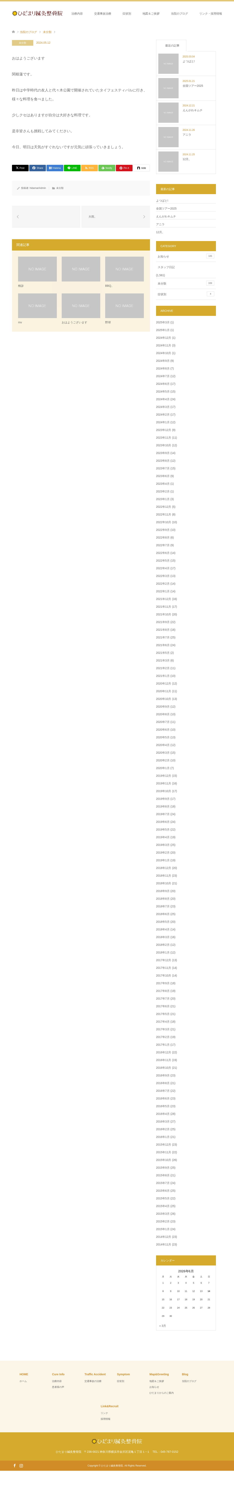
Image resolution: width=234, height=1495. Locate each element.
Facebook (14, 1465)
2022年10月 (163, 522)
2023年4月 (163, 483)
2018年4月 (163, 929)
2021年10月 (163, 614)
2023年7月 (163, 468)
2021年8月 (163, 629)
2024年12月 (163, 337)
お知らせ (186, 256)
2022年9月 (163, 529)
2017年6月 (163, 1006)
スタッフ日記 (166, 267)
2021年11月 (163, 606)
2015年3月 (163, 1213)
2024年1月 (163, 422)
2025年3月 (163, 322)
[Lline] (72, 168)
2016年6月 (163, 1098)
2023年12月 (163, 430)
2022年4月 (163, 568)
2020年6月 (163, 729)
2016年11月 (163, 1060)
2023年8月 (163, 460)
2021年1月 (163, 675)
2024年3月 (163, 406)
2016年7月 (163, 1090)
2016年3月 (163, 1121)
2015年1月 (163, 1229)
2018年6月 (163, 914)
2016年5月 (163, 1106)
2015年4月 (163, 1206)
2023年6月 (163, 476)
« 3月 (162, 1325)
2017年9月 (163, 983)
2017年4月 (163, 1021)
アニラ (160, 224)
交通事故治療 (102, 13)
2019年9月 (163, 798)
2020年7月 (163, 722)
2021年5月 (163, 652)
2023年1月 (163, 499)
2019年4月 (163, 837)
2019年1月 (163, 860)
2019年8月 (163, 806)
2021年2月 (163, 668)
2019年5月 (163, 829)
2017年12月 (163, 960)
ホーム (56, 13)
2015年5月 (163, 1198)
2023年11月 (163, 437)
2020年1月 (163, 768)
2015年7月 (163, 1183)
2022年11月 (163, 514)
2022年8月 (163, 537)
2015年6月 (163, 1190)
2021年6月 (163, 645)
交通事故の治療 (92, 1381)
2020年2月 (163, 760)
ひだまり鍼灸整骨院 (112, 1465)
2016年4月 (163, 1113)
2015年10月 (163, 1160)
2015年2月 (163, 1221)
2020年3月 (163, 752)
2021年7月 (163, 637)
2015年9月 (163, 1167)
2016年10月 (163, 1067)
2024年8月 (163, 368)
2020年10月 (163, 698)
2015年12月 (163, 1144)
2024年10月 (163, 353)
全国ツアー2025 (166, 208)
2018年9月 (163, 891)
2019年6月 (163, 821)
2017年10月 (163, 975)
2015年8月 (163, 1175)
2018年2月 (163, 944)
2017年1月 (163, 1044)
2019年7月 (163, 814)
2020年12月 (163, 683)
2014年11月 (163, 1244)
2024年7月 (163, 376)
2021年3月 (163, 660)
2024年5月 (163, 391)
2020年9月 (163, 706)
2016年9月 (163, 1075)
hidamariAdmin (38, 188)
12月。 (160, 232)
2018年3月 (163, 937)
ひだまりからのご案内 (161, 1392)
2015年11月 (163, 1152)
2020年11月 (163, 691)
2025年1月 (163, 330)
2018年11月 (163, 875)
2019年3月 (163, 844)
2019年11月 (163, 783)
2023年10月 (163, 445)
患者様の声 (58, 1387)
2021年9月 (163, 622)
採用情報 (105, 1419)
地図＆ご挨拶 (151, 13)
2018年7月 (163, 906)
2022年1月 (163, 591)
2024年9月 (163, 360)
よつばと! (162, 200)
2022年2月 (163, 583)
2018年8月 (163, 898)
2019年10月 (163, 791)
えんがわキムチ (166, 216)
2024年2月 (163, 414)
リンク (104, 1413)
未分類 (22, 42)
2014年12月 (163, 1236)
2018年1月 (163, 952)
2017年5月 (163, 1014)
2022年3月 (163, 576)
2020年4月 (163, 745)
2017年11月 (163, 967)
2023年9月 (163, 453)
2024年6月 (163, 383)
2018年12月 (163, 868)
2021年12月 (163, 599)
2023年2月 (163, 491)
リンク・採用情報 (210, 13)
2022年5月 (163, 560)
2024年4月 (163, 399)
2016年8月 (163, 1083)
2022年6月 (163, 552)
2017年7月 (163, 998)
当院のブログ (179, 13)
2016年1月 (163, 1136)
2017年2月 (163, 1037)
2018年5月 (163, 921)
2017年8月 (163, 990)
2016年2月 (163, 1129)
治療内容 (77, 13)
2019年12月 (163, 775)
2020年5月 (163, 737)
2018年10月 (163, 883)
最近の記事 (172, 45)
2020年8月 (163, 714)
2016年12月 (163, 1052)
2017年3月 (163, 1029)
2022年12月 (163, 506)
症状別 (127, 13)
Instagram (21, 1465)
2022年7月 (163, 545)
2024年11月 (163, 345)
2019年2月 (163, 852)
